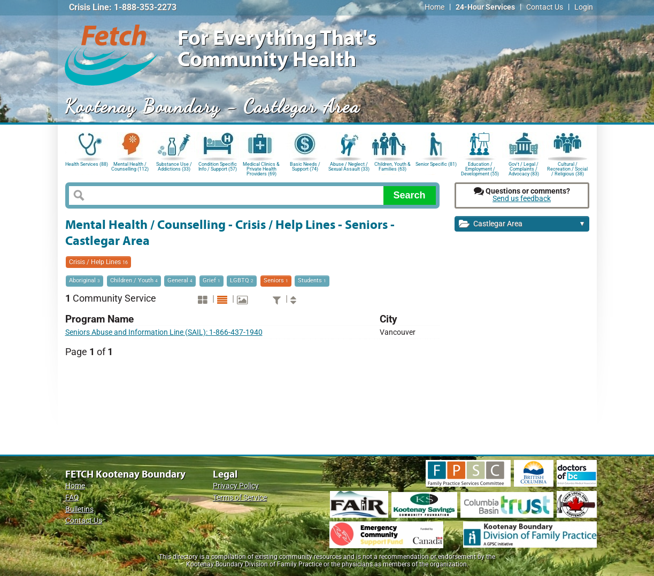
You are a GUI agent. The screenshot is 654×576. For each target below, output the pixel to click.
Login (583, 7)
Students (312, 280)
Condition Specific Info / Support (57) (217, 167)
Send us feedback (522, 198)
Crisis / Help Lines (98, 262)
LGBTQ (241, 280)
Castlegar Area (522, 224)
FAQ (72, 497)
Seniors (276, 280)
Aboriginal (84, 280)
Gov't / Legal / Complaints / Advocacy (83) (524, 168)
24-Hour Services (485, 7)
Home (434, 7)
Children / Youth (134, 280)
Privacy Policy (236, 485)
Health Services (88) (86, 164)
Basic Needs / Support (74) (305, 167)
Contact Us (544, 7)
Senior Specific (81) (436, 164)
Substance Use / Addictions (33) (174, 167)
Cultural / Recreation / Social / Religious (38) (567, 168)
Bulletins (79, 509)
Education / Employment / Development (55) (480, 168)
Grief (211, 280)
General (180, 280)
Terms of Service (240, 497)
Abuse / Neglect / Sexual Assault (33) (349, 167)
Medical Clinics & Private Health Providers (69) (261, 168)
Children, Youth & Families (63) (392, 167)
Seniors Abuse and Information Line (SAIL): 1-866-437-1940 (164, 332)
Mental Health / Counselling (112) (130, 167)
